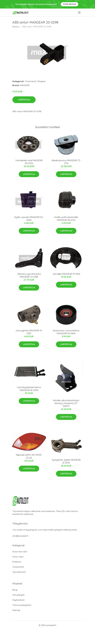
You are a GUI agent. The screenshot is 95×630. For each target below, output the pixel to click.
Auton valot (17, 556)
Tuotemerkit (30, 81)
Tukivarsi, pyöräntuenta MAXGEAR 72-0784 (29, 275)
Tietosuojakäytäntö (21, 605)
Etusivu (15, 26)
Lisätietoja (24, 99)
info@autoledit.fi (20, 536)
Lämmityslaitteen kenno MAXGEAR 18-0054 (29, 389)
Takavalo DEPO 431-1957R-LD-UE (29, 456)
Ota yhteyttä (18, 595)
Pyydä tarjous (69, 4)
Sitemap (16, 610)
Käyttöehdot (18, 600)
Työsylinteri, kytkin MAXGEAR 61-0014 (66, 461)
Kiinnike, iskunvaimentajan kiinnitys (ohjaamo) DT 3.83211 (66, 403)
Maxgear (41, 81)
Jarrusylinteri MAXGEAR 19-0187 (29, 332)
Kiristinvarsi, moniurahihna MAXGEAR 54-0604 (66, 332)
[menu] (79, 12)
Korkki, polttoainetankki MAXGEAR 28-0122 (66, 218)
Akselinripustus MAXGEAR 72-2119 (66, 162)
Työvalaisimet (19, 572)
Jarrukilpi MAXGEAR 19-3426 (66, 274)
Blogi (14, 589)
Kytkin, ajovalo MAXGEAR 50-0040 (29, 218)
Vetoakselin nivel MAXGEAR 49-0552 (29, 162)
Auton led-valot (19, 551)
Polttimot (16, 561)
